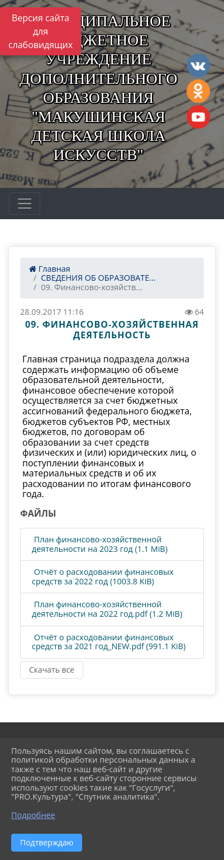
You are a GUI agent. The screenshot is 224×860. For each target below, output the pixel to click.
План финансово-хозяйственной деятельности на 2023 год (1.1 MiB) (100, 544)
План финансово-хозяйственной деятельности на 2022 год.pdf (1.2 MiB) (107, 609)
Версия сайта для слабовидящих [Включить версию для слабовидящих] (40, 31)
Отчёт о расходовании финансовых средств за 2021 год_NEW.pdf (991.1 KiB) (108, 642)
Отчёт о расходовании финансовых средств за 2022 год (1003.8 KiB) (103, 577)
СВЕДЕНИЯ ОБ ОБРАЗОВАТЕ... (98, 277)
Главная (49, 268)
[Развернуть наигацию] (24, 203)
